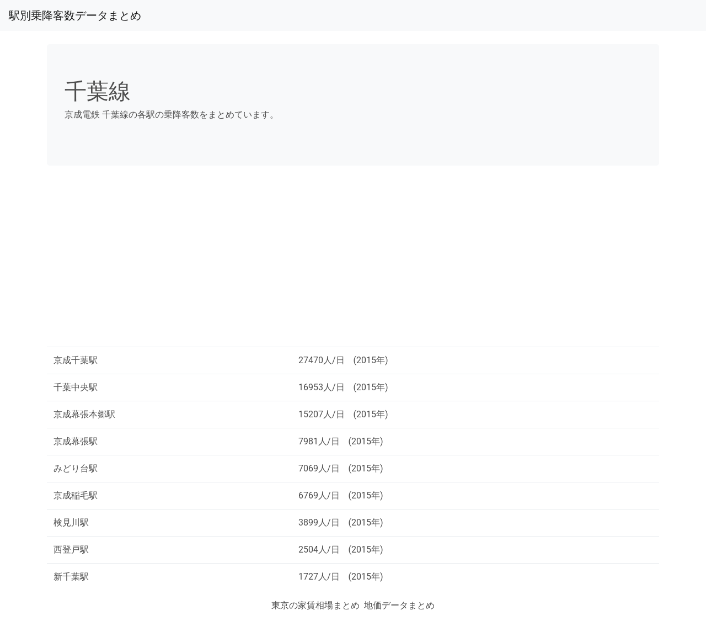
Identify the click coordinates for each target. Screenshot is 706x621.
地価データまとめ (399, 605)
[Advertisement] (353, 260)
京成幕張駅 (76, 441)
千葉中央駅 (76, 387)
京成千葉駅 (76, 360)
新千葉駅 (71, 576)
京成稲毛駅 (76, 495)
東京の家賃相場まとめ (315, 605)
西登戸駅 (71, 549)
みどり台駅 (76, 468)
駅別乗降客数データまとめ (75, 15)
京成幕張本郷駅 (84, 414)
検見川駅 (71, 522)
